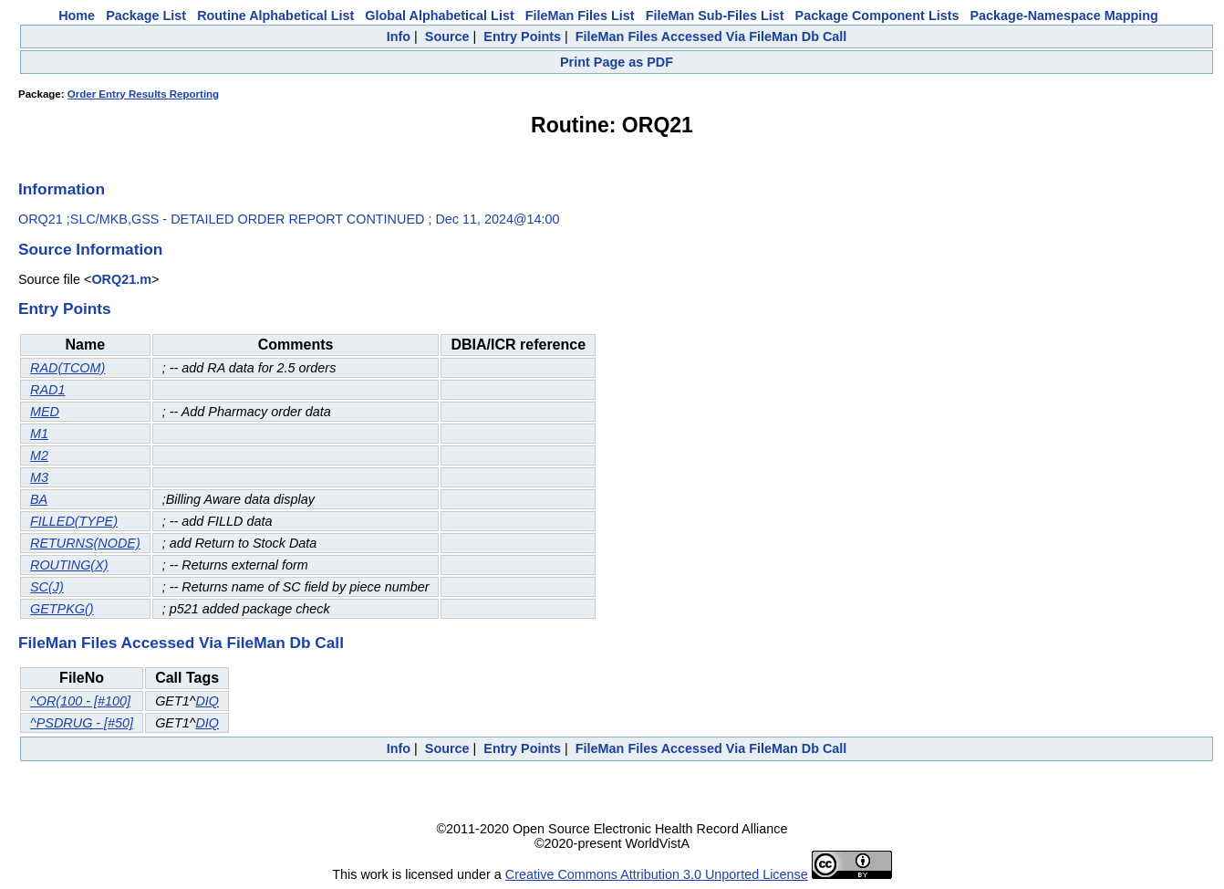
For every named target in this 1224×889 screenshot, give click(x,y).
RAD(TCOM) (67, 368)
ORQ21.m (121, 279)
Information (61, 189)
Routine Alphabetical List (275, 15)
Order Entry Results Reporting (143, 94)
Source (447, 36)
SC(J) (47, 587)
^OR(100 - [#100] (80, 701)
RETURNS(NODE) (85, 543)
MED (44, 411)
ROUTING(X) (69, 565)
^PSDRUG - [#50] (81, 723)
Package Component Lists (877, 15)
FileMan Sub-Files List (715, 15)
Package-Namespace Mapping (1064, 15)
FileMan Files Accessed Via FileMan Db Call (711, 36)
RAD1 (47, 389)
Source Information (90, 249)
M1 (39, 433)
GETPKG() (62, 608)
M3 (39, 477)
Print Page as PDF (616, 62)
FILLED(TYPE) (74, 521)
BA (38, 499)
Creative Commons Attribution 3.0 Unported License (656, 874)
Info (398, 36)
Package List (146, 15)
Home (76, 15)
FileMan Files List (580, 15)
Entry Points (522, 36)
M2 (39, 455)
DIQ (207, 701)
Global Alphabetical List (439, 15)
